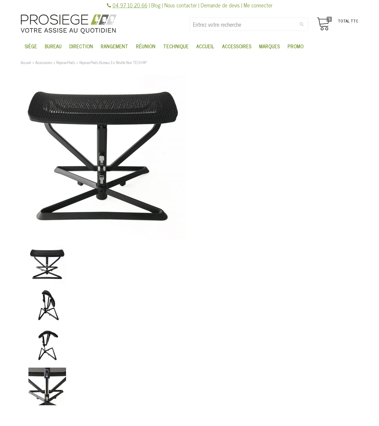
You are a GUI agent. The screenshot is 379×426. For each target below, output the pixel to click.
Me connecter (258, 5)
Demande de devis (220, 5)
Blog (155, 5)
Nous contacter (180, 5)
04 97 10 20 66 (130, 5)
